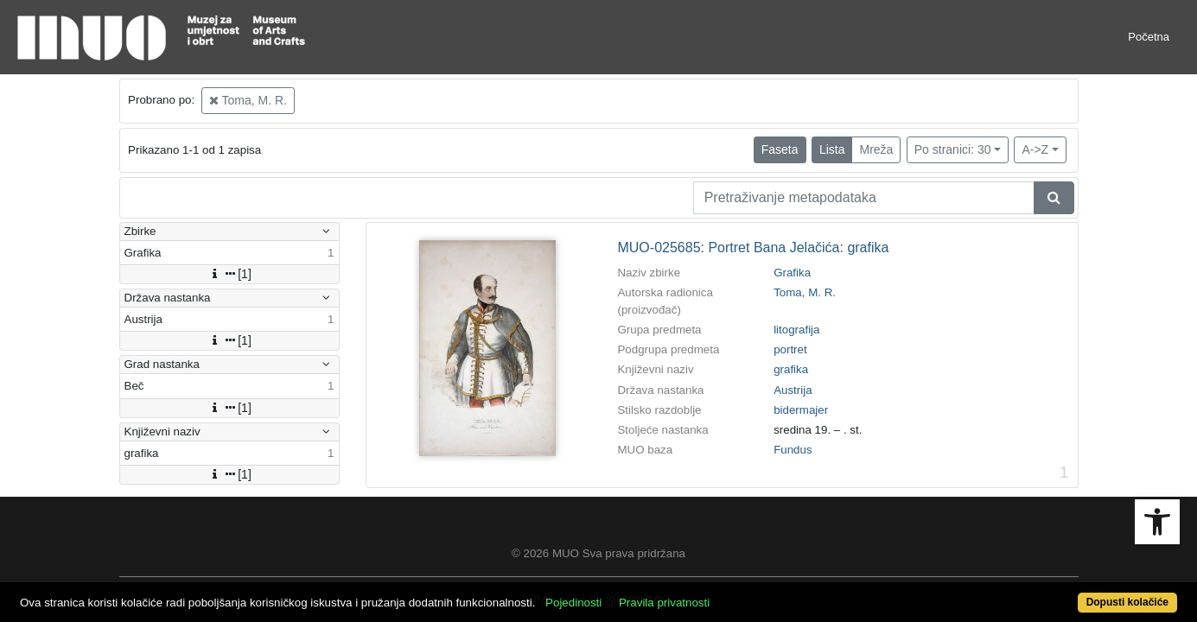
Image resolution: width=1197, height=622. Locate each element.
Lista (832, 149)
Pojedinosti (633, 593)
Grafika (792, 272)
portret (790, 349)
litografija (796, 329)
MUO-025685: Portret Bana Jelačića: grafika (752, 247)
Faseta (780, 149)
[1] (229, 274)
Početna (1148, 36)
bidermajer (801, 409)
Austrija (793, 390)
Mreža (876, 149)
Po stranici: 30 (952, 149)
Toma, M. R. (248, 100)
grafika (791, 369)
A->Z (1035, 149)
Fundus (793, 449)
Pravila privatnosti (723, 593)
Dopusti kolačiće (1063, 593)
